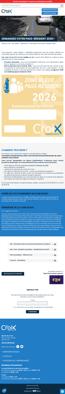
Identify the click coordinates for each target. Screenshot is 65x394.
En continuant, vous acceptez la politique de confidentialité (33, 307)
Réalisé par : (32, 391)
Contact (7, 356)
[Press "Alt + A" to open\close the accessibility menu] (62, 391)
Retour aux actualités (13, 274)
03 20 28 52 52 (8, 343)
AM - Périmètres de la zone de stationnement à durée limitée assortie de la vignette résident (34, 244)
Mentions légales (11, 352)
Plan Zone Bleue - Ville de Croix (21, 255)
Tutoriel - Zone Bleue (17, 260)
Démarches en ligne (50, 10)
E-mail (32, 300)
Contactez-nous (49, 13)
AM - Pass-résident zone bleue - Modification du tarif (29, 249)
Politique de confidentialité (16, 360)
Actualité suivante (53, 272)
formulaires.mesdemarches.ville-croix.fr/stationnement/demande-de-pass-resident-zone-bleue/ (32, 157)
